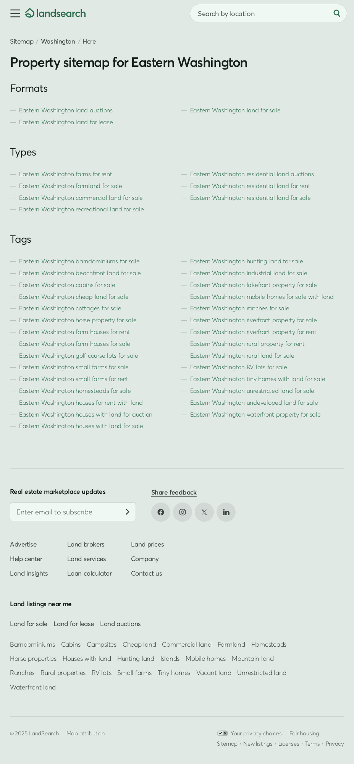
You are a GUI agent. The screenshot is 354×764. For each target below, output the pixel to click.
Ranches (22, 673)
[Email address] (73, 511)
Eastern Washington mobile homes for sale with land (262, 296)
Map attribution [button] (85, 733)
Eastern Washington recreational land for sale (81, 209)
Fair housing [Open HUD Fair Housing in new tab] (304, 733)
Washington (58, 41)
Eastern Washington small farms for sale (74, 367)
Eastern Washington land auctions (66, 110)
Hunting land (135, 658)
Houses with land (87, 658)
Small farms (134, 673)
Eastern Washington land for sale (235, 110)
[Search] (337, 13)
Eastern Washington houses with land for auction (85, 414)
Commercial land (186, 644)
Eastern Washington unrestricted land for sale (252, 390)
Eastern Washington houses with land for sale (81, 426)
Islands (169, 658)
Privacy (335, 743)
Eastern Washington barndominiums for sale (79, 261)
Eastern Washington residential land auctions (252, 174)
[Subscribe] (127, 511)
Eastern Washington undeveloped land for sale (254, 402)
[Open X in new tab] (204, 512)
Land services (86, 559)
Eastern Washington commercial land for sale (81, 197)
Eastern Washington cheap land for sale (73, 296)
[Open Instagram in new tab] (182, 512)
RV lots (101, 673)
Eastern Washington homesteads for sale (75, 390)
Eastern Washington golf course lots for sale (78, 355)
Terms (312, 743)
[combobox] (268, 13)
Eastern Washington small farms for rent (73, 379)
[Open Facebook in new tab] (160, 512)
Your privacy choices (249, 733)
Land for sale (28, 624)
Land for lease (73, 624)
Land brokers (86, 544)
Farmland (231, 644)
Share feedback (174, 492)
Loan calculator (89, 573)
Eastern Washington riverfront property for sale (253, 320)
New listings (257, 743)
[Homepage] (55, 13)
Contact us (146, 573)
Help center (26, 559)
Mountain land (253, 658)
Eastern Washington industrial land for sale (248, 273)
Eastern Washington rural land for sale (242, 355)
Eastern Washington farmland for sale (70, 186)
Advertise (23, 544)
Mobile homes (206, 658)
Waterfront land (33, 687)
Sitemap (21, 41)
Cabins (71, 644)
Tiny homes (174, 673)
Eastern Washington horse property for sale (77, 320)
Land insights (29, 573)
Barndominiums (32, 644)
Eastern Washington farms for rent (65, 174)
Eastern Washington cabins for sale (67, 285)
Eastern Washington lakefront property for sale (253, 285)
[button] (12, 13)
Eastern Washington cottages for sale (70, 308)
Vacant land (213, 673)
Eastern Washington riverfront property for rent (253, 332)
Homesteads (268, 644)
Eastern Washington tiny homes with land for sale (257, 379)
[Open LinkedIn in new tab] (226, 512)
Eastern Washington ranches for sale (239, 308)
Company (145, 559)
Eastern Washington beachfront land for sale (80, 273)
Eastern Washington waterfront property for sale (255, 414)
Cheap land (139, 644)
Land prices (147, 544)
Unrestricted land (261, 673)
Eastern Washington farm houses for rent (74, 332)
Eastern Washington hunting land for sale (246, 261)
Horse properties (33, 658)
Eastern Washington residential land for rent (250, 186)
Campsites (101, 644)
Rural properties (63, 673)
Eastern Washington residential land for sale (250, 197)
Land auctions (120, 624)
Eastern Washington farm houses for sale (74, 343)
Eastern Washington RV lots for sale (238, 367)
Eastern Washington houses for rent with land (81, 402)
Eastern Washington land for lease (66, 122)
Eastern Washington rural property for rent (247, 343)
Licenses (288, 743)
